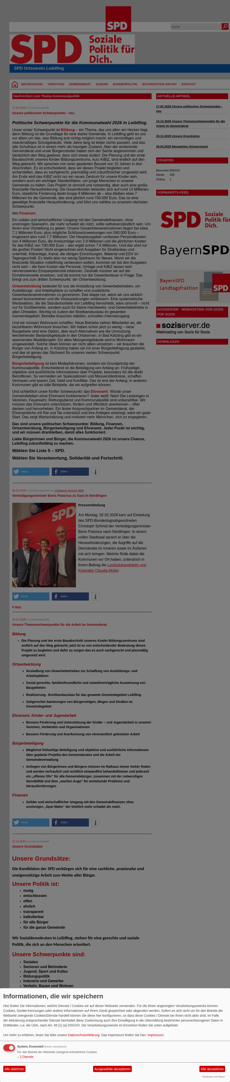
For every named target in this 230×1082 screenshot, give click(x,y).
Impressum (156, 1035)
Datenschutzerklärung (84, 1035)
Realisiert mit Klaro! (213, 1076)
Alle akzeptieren (212, 1069)
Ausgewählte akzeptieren (112, 1069)
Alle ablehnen (14, 1069)
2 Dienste (25, 1057)
